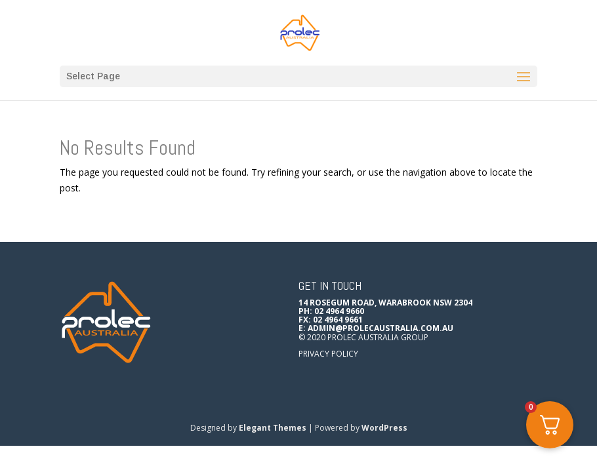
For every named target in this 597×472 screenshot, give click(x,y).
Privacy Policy (328, 353)
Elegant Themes (272, 427)
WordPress (384, 427)
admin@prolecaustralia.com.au (380, 328)
